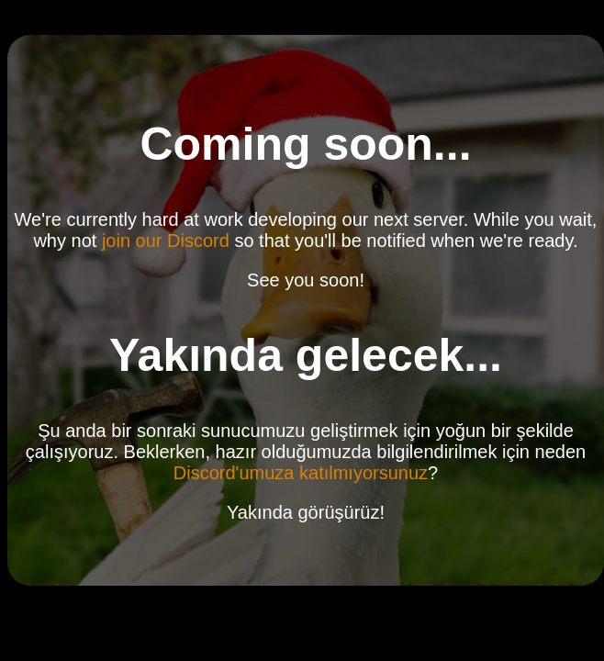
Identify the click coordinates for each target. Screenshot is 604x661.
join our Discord (165, 240)
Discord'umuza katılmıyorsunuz (300, 473)
